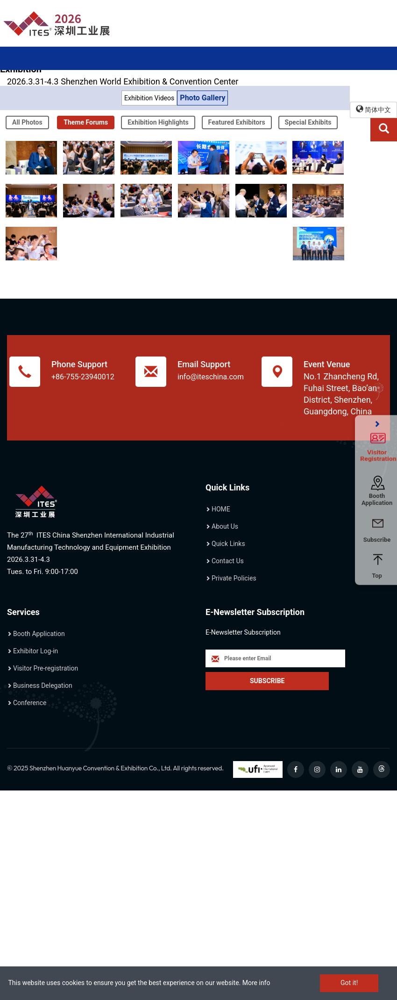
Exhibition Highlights (158, 122)
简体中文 (373, 109)
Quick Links (228, 543)
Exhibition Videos (149, 98)
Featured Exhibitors (236, 122)
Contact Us (228, 561)
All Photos (27, 122)
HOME (221, 509)
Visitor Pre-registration (45, 668)
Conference (29, 702)
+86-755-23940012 (82, 376)
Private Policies (234, 578)
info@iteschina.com (210, 376)
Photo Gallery (202, 97)
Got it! (349, 982)
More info (256, 982)
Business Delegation (42, 685)
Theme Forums (86, 122)
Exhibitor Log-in (35, 651)
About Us (225, 526)
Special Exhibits (308, 122)
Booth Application (39, 633)
